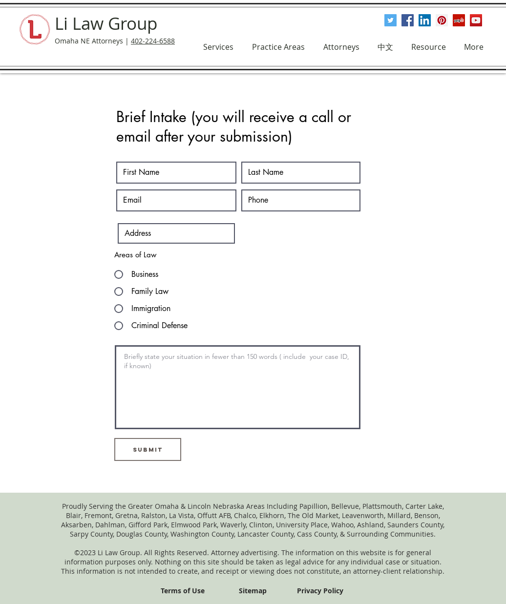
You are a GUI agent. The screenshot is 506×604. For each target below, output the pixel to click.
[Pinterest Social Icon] (442, 20)
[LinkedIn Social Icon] (425, 20)
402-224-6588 (153, 40)
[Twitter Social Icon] (390, 20)
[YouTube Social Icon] (476, 20)
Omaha (167, 506)
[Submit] (147, 449)
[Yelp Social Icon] (459, 20)
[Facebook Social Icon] (407, 20)
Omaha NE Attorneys (89, 40)
